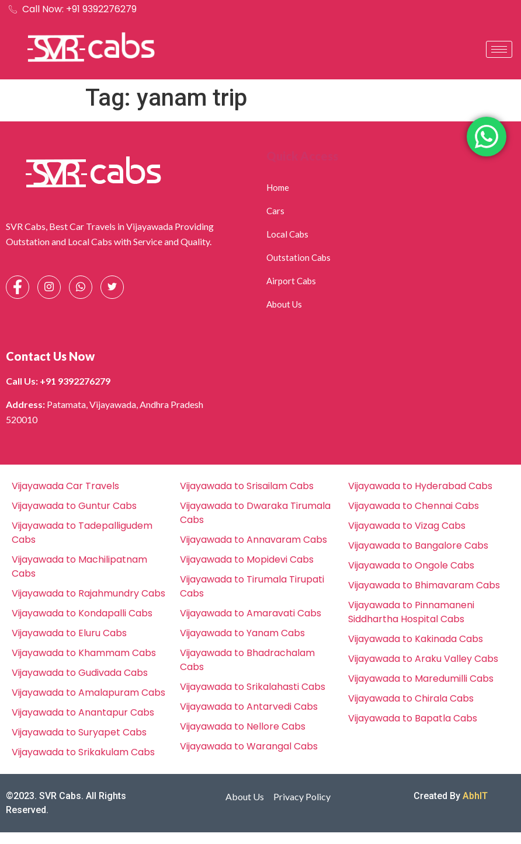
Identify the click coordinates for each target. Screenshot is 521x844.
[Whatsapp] (80, 287)
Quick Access (302, 156)
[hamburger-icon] (499, 49)
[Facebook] (17, 287)
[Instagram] (49, 287)
